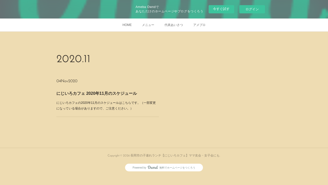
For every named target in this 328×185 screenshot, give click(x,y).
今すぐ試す (221, 9)
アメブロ (199, 25)
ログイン (252, 9)
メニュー (148, 25)
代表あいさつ (174, 25)
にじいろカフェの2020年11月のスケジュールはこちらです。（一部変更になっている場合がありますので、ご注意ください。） (106, 105)
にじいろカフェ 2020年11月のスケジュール (97, 93)
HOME (127, 25)
